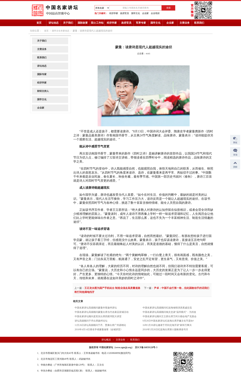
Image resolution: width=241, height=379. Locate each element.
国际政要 (83, 22)
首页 (39, 22)
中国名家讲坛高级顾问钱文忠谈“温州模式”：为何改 (169, 312)
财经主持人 (43, 91)
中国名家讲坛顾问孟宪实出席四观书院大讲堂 (98, 316)
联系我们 (199, 22)
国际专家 (42, 74)
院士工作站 (97, 22)
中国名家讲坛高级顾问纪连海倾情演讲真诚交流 (167, 307)
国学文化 (135, 13)
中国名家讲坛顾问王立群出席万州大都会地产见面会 (169, 316)
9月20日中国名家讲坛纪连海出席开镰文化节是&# (168, 321)
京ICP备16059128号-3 (146, 347)
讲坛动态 (54, 22)
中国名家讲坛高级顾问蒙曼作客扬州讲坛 (96, 307)
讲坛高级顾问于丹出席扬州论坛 (91, 321)
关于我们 (68, 22)
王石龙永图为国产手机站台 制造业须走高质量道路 (112, 288)
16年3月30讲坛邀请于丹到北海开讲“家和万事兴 (167, 325)
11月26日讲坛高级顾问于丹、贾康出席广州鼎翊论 (100, 325)
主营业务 (185, 22)
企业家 (145, 13)
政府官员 (124, 13)
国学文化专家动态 (60, 30)
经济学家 (113, 13)
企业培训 (155, 13)
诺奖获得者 (34, 346)
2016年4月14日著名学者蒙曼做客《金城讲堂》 (99, 329)
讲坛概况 (106, 339)
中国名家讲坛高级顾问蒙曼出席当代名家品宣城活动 (102, 312)
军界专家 (141, 22)
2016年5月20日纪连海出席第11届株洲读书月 (165, 329)
